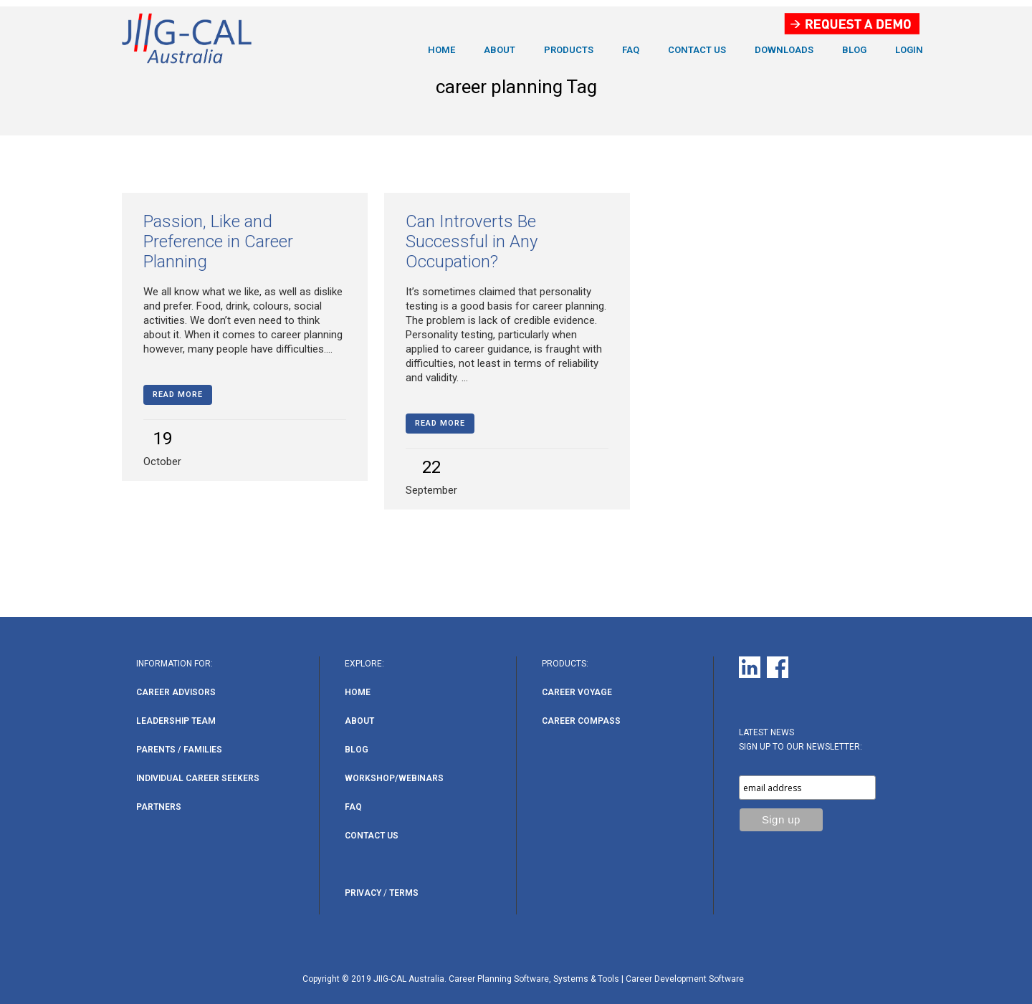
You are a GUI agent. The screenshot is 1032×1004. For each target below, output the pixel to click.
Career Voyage (577, 692)
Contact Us (371, 836)
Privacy (363, 893)
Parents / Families (179, 750)
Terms (404, 893)
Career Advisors (176, 692)
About (359, 721)
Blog (356, 750)
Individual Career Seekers (197, 778)
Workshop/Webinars (394, 778)
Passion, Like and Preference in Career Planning (218, 241)
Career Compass (581, 721)
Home (358, 692)
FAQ (353, 807)
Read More (178, 394)
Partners (158, 807)
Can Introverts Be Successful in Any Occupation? (472, 241)
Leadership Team (176, 721)
